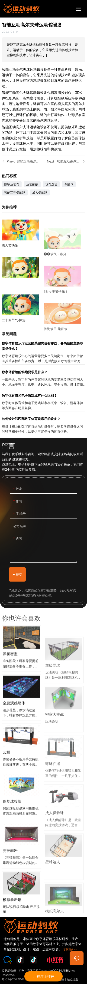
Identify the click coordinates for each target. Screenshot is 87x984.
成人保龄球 (40, 192)
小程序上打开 (43, 976)
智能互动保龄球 (15, 192)
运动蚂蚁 (32, 184)
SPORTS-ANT (21, 9)
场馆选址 (51, 184)
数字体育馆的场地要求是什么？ (43, 378)
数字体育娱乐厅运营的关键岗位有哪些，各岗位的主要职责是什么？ (43, 352)
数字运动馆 (12, 184)
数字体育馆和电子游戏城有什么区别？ (43, 402)
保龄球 (69, 184)
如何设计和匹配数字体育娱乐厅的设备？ (43, 425)
